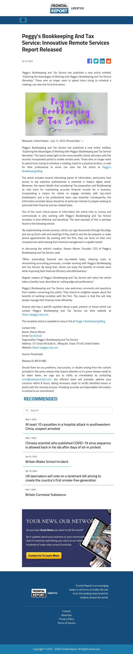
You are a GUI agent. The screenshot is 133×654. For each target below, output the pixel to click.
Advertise (66, 615)
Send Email (35, 335)
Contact (66, 611)
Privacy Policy (66, 618)
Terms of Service (66, 622)
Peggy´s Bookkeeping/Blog (90, 321)
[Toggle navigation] (23, 20)
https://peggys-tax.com (35, 314)
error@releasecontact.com (36, 379)
